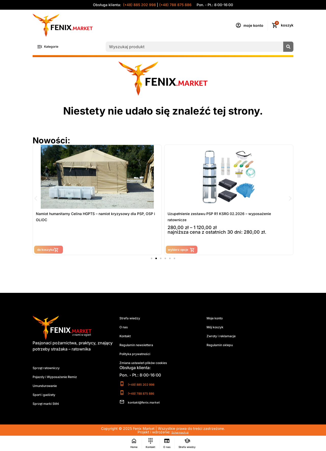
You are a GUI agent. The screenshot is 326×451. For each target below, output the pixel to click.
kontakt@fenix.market (150, 402)
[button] (36, 199)
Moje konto (217, 319)
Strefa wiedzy (132, 319)
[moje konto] (238, 25)
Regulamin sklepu (224, 345)
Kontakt (126, 337)
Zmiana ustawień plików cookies (150, 363)
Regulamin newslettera (141, 345)
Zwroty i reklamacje (225, 337)
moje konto (253, 25)
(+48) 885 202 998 (139, 5)
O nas (125, 328)
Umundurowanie (49, 386)
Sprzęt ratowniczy (50, 368)
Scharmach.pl (180, 433)
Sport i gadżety (47, 395)
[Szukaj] (288, 47)
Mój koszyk (218, 328)
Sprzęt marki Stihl (49, 404)
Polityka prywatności (139, 354)
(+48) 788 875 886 (175, 5)
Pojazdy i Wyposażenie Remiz (61, 377)
